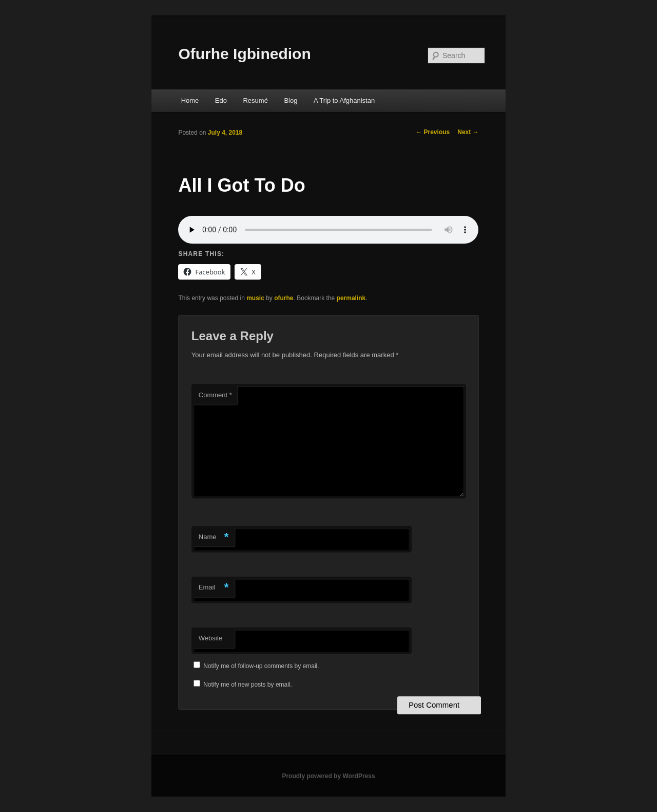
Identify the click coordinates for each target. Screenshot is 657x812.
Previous (433, 132)
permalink (351, 298)
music (255, 298)
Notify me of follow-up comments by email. (261, 666)
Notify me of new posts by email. (247, 684)
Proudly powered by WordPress (328, 776)
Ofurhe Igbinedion (244, 53)
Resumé (255, 100)
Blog (290, 100)
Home (190, 100)
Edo (221, 100)
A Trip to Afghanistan (344, 100)
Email (214, 587)
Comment (215, 395)
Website (211, 638)
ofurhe (283, 298)
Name (214, 537)
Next (467, 132)
